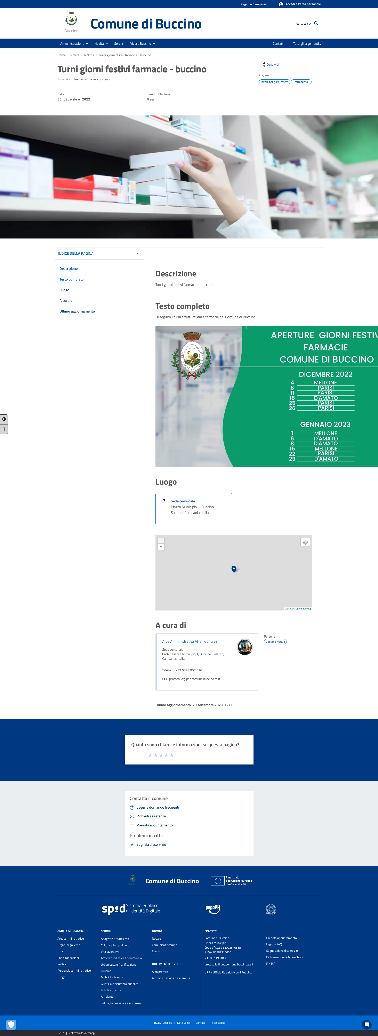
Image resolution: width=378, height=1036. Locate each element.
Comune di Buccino (146, 23)
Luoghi (61, 977)
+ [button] (161, 540)
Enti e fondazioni (68, 957)
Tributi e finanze (111, 990)
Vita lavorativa (110, 951)
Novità (75, 54)
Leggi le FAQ (274, 944)
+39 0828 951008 (215, 958)
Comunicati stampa (164, 944)
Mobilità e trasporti (113, 977)
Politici (61, 964)
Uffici (60, 951)
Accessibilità (218, 1022)
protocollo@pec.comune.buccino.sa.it (228, 964)
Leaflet (288, 608)
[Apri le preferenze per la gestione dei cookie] (11, 1025)
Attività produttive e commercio (121, 958)
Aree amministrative (70, 938)
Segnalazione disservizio (282, 950)
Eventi (156, 951)
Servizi (106, 931)
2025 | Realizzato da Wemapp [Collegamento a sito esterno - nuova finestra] (77, 1033)
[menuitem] (278, 43)
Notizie (89, 54)
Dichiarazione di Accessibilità (284, 957)
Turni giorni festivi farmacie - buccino (125, 54)
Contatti (210, 931)
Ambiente (107, 996)
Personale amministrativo (74, 970)
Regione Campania (254, 4)
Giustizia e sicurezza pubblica (119, 983)
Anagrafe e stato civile (115, 938)
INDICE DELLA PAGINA (76, 253)
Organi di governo (68, 944)
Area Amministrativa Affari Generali (189, 641)
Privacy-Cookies (162, 1022)
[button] (299, 4)
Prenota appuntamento (281, 938)
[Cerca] (316, 23)
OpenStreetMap (304, 608)
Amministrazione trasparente (171, 978)
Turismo (106, 971)
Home (61, 54)
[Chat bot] (367, 1025)
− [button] (161, 547)
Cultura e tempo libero (115, 945)
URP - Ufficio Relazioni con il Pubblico (228, 972)
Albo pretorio (160, 971)
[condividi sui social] (269, 64)
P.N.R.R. (271, 963)
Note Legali (184, 1022)
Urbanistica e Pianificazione (119, 964)
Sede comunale (183, 501)
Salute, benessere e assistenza (121, 1003)
